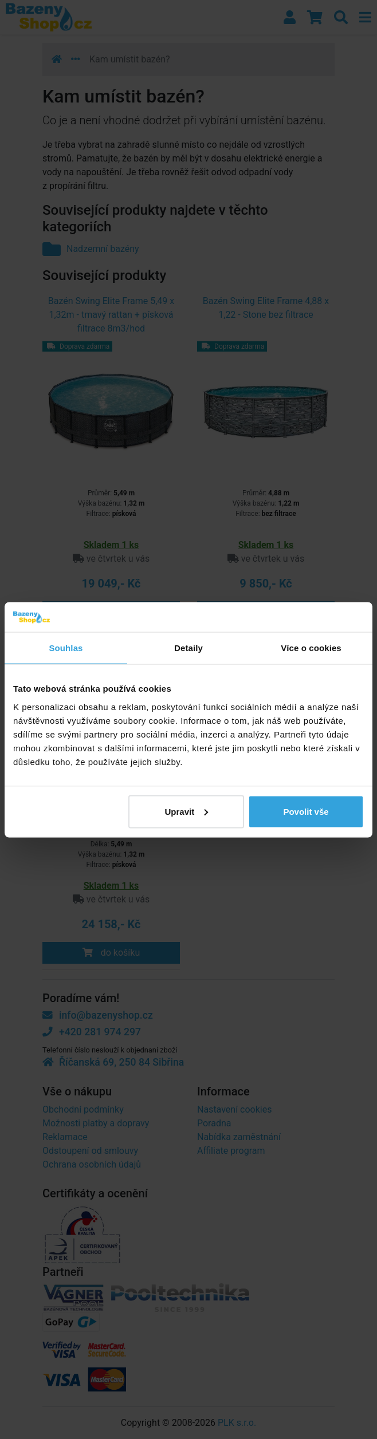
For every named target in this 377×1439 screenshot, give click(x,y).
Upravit (186, 811)
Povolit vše (305, 811)
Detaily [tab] (188, 648)
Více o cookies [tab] (311, 648)
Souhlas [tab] (66, 648)
